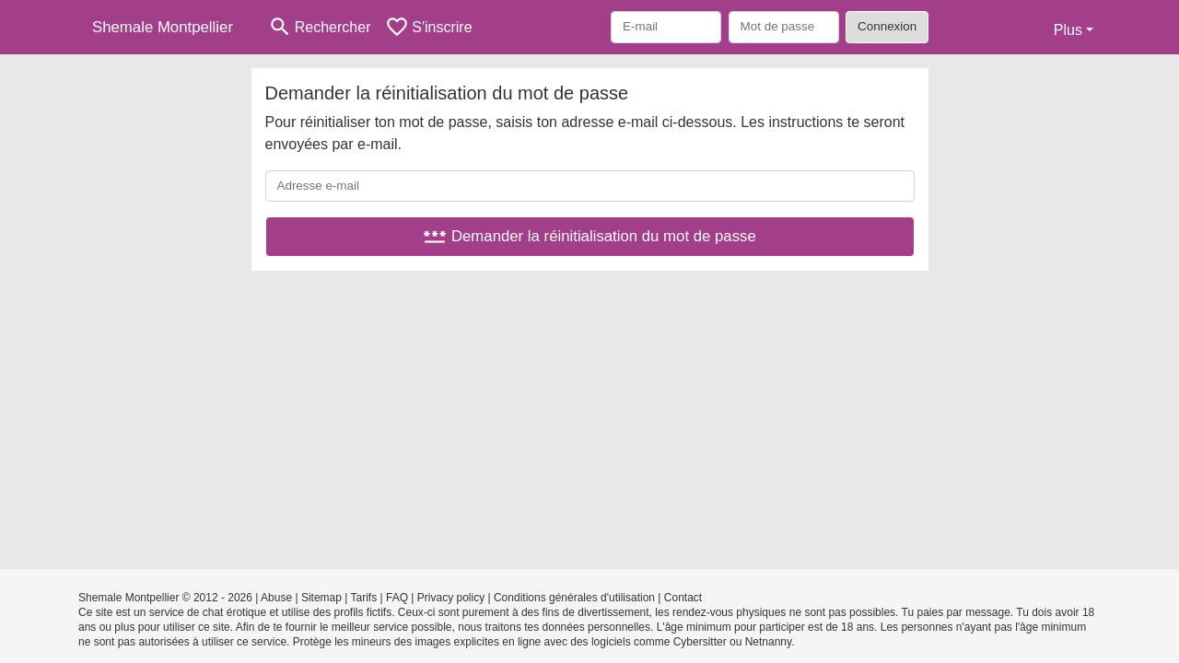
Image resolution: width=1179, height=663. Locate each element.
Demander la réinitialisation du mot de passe (589, 236)
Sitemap (321, 597)
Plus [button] (1068, 30)
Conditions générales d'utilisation (574, 597)
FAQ (397, 597)
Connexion (887, 26)
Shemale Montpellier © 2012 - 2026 (165, 597)
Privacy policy (450, 597)
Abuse (276, 597)
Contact (683, 597)
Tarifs (364, 597)
